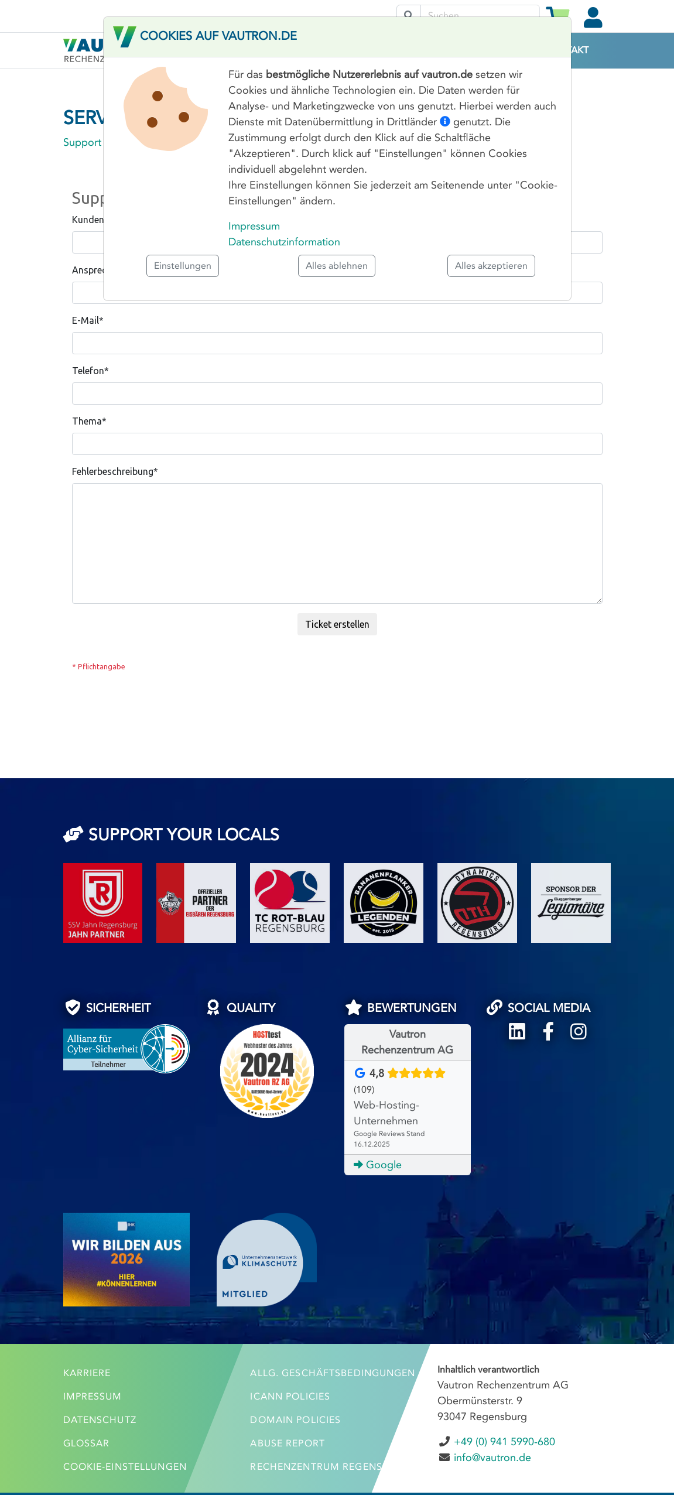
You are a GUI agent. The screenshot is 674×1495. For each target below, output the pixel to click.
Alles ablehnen (337, 265)
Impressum (254, 226)
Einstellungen (182, 265)
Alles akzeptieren (491, 265)
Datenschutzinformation (284, 241)
